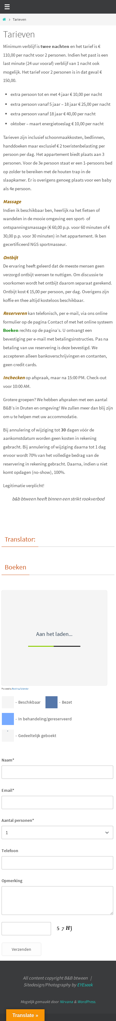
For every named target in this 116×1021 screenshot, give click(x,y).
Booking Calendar (20, 688)
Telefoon (10, 850)
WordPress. (86, 1001)
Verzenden (21, 949)
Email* (8, 790)
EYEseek (84, 985)
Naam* (8, 760)
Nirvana (66, 1001)
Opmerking (12, 880)
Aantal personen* (18, 820)
